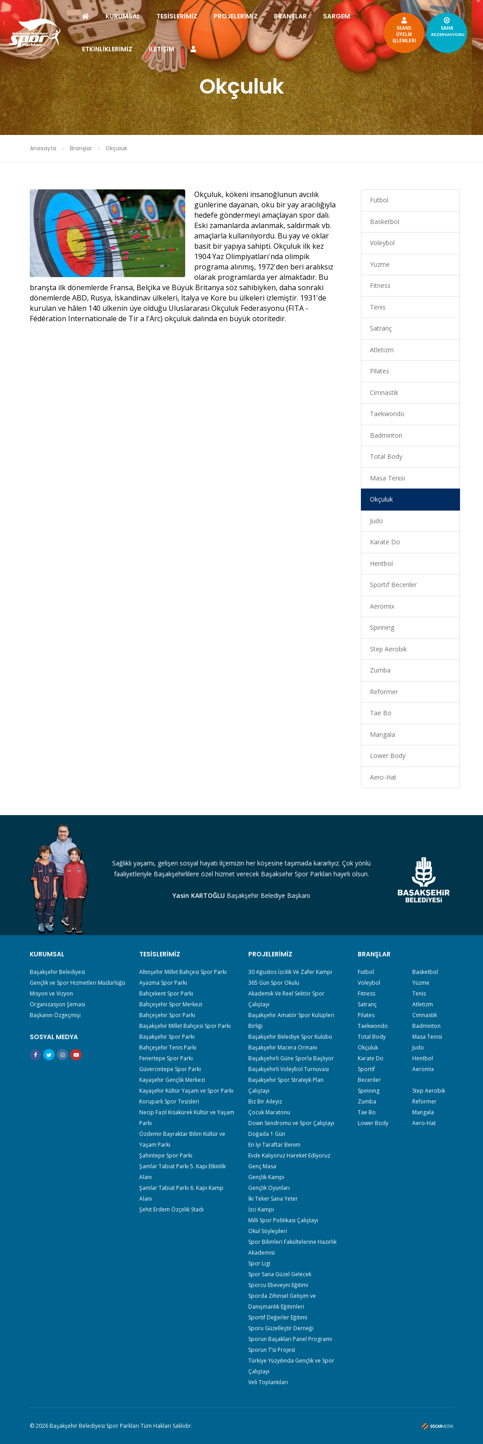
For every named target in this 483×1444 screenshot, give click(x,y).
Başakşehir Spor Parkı (167, 1036)
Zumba (380, 670)
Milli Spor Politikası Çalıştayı (283, 1220)
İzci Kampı (261, 1209)
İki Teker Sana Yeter (273, 1198)
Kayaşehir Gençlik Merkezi (172, 1080)
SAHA (439, 26)
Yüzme (380, 264)
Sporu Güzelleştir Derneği (281, 1328)
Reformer (384, 691)
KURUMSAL (131, 16)
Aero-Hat (383, 777)
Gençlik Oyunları (269, 1188)
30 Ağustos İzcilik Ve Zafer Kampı (290, 972)
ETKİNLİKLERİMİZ (158, 49)
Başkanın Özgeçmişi (55, 1015)
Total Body (386, 456)
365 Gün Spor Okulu (273, 983)
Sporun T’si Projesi (271, 1350)
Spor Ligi (259, 1263)
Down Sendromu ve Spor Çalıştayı (291, 1123)
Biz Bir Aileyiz (265, 1101)
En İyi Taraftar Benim (274, 1144)
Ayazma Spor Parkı (163, 983)
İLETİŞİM (213, 49)
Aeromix (382, 606)
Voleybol (382, 242)
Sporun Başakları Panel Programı (290, 1339)
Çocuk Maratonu (269, 1112)
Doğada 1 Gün (266, 1134)
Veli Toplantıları (268, 1382)
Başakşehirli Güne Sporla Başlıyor (291, 1058)
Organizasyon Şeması (57, 1004)
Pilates (379, 371)
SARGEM (103, 49)
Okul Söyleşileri (267, 1231)
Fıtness (380, 285)
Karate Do (385, 542)
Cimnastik (384, 392)
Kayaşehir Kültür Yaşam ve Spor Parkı (186, 1090)
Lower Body (388, 755)
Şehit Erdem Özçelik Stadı (171, 1209)
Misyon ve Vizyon (51, 993)
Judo (376, 520)
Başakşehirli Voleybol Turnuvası (288, 1069)
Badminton (386, 435)
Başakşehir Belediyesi (57, 972)
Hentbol (381, 563)
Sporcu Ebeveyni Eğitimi (278, 1285)
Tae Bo (381, 713)
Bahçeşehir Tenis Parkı (167, 1047)
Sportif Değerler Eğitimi (277, 1317)
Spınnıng (382, 627)
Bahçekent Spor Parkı (166, 993)
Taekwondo (387, 413)
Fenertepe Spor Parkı (166, 1058)
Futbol (379, 200)
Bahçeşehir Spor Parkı (167, 1015)
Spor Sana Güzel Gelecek (279, 1274)
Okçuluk (381, 499)
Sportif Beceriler (393, 584)
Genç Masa (262, 1166)
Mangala (382, 734)
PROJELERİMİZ (244, 16)
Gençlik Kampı (266, 1177)
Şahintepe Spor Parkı (165, 1155)
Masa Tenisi (387, 478)
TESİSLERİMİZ (184, 16)
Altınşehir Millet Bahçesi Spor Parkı (183, 972)
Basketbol (384, 221)
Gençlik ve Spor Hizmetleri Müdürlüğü (77, 983)
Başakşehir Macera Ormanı (282, 1047)
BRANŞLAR (298, 16)
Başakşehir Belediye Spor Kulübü (290, 1036)
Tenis (378, 307)
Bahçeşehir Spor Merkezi (170, 1004)
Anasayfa (43, 148)
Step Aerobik (388, 649)
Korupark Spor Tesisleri (169, 1101)
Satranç (381, 328)
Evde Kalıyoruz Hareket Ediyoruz (289, 1155)
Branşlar (81, 148)
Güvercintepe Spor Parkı (170, 1069)
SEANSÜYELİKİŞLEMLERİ (396, 30)
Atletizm (382, 349)
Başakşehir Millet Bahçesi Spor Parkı (185, 1026)
